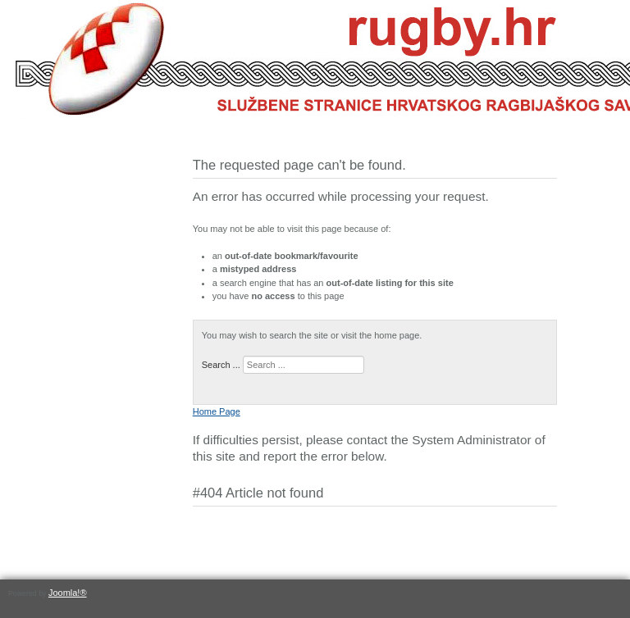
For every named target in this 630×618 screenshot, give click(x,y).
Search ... (221, 365)
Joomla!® (67, 593)
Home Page (216, 411)
